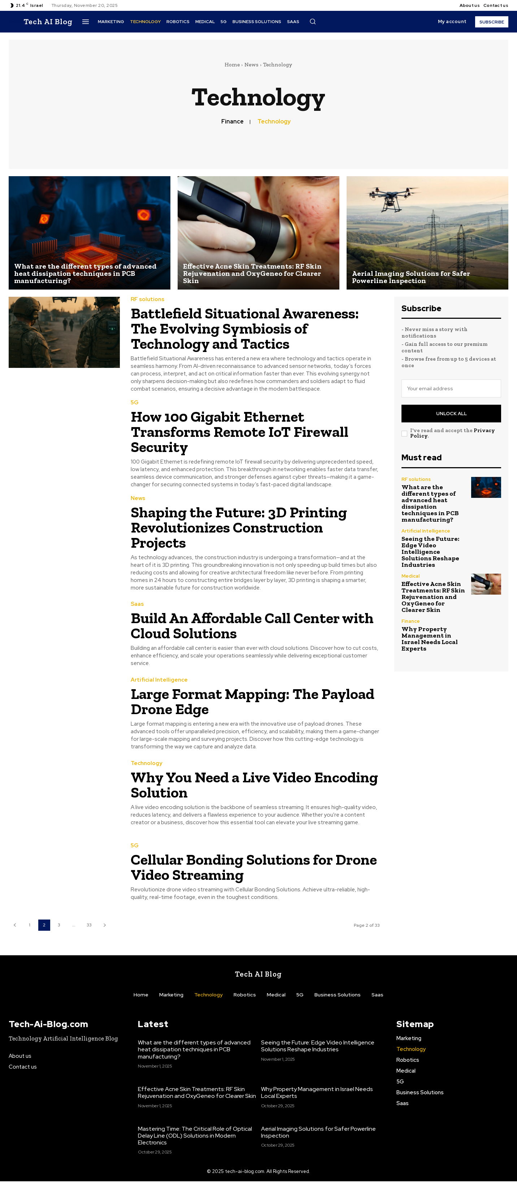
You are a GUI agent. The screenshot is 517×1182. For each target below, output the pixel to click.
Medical (410, 576)
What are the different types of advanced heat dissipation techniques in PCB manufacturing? (430, 503)
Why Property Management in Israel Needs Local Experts (429, 638)
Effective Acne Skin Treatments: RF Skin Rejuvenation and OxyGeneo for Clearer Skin (433, 597)
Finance (232, 121)
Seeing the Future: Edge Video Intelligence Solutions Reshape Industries (430, 552)
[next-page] (104, 925)
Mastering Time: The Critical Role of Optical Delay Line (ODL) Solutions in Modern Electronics (195, 1136)
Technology (274, 121)
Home (232, 64)
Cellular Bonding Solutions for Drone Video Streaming (254, 867)
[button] (312, 21)
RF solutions (147, 299)
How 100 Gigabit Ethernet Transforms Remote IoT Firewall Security (239, 431)
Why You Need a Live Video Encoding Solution (254, 784)
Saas (137, 604)
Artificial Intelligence (159, 680)
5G (135, 402)
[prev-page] (15, 925)
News (251, 64)
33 (89, 925)
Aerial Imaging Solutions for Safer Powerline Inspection (318, 1133)
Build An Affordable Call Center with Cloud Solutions (252, 625)
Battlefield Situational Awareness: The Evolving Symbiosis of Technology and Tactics (245, 328)
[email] (451, 388)
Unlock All (451, 413)
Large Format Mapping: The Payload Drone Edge (252, 701)
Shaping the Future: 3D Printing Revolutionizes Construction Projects (239, 527)
